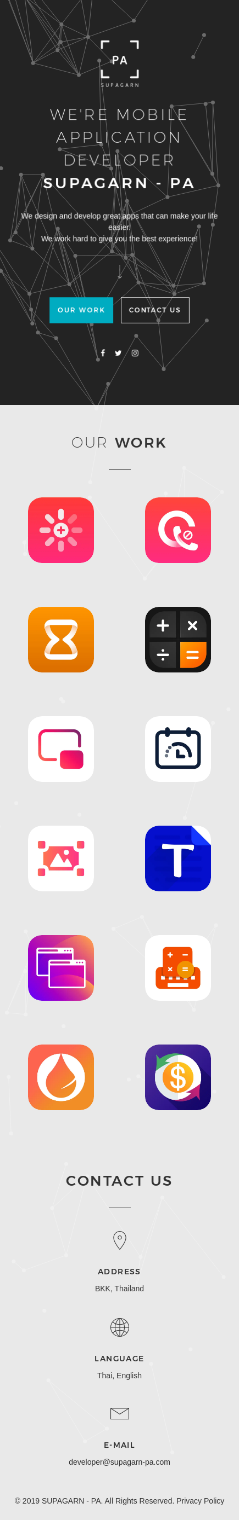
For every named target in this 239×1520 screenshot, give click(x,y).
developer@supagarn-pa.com (119, 1462)
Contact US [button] (154, 310)
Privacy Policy (200, 1500)
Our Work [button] (82, 310)
